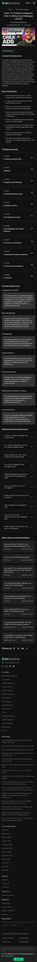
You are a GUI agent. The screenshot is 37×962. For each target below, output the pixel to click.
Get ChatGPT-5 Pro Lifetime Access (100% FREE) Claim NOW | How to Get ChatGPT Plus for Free (18, 570)
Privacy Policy (24, 938)
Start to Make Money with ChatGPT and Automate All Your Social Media (17, 597)
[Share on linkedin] (6, 666)
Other (14, 925)
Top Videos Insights (22, 9)
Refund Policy (24, 942)
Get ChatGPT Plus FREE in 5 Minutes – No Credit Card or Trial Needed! (17, 584)
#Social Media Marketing (18, 22)
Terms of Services (8, 938)
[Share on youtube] (14, 666)
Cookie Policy (6, 942)
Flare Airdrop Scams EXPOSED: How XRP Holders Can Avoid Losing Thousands (17, 623)
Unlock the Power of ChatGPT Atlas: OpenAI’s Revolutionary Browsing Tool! (17, 545)
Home (10, 9)
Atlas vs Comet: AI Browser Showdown (17, 557)
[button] (29, 3)
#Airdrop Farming (9, 627)
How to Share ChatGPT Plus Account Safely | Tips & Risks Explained (16, 610)
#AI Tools (7, 549)
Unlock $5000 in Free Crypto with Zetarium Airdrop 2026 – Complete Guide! (18, 636)
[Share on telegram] (10, 666)
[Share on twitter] (3, 666)
